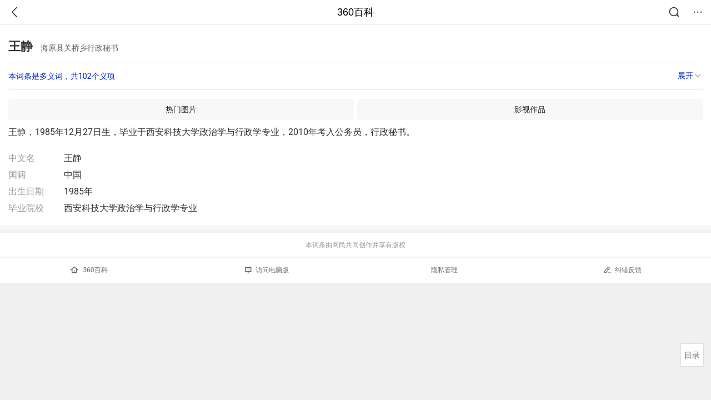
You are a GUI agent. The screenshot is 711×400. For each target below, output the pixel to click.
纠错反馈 (622, 270)
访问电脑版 (267, 270)
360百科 (355, 12)
